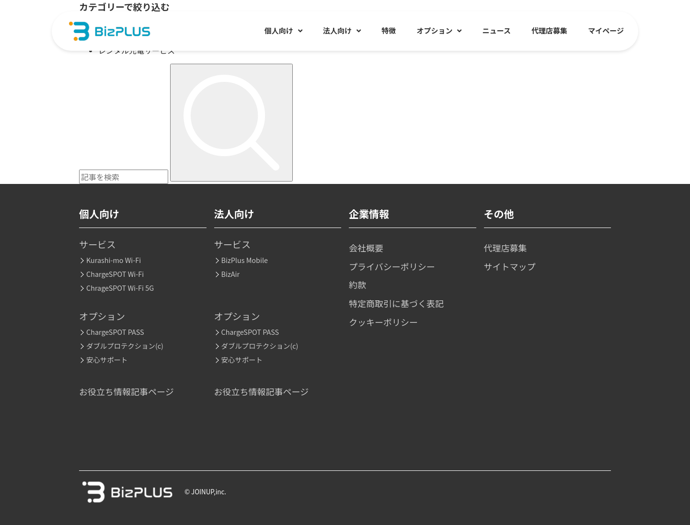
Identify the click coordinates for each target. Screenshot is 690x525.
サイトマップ (510, 266)
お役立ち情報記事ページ (126, 391)
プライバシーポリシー (392, 266)
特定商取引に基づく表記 (396, 303)
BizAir (230, 274)
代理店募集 (549, 30)
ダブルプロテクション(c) (124, 346)
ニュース (497, 30)
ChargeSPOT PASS (115, 332)
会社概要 (366, 247)
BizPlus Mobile (244, 260)
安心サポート (106, 359)
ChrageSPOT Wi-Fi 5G (120, 288)
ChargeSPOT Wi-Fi (115, 274)
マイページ (606, 30)
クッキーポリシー (383, 322)
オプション (438, 30)
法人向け (342, 30)
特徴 (388, 30)
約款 (357, 284)
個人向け (283, 30)
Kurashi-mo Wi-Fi (113, 260)
